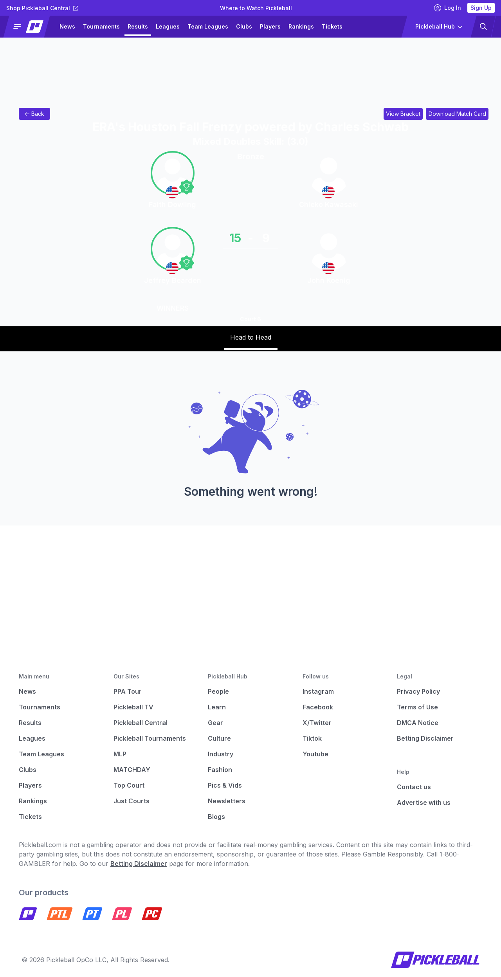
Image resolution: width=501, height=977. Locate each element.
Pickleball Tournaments (150, 738)
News (67, 26)
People (218, 691)
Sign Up (481, 7)
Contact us (414, 787)
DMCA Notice (417, 723)
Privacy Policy (418, 691)
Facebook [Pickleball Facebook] (318, 707)
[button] (30, 26)
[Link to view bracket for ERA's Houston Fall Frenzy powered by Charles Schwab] (403, 114)
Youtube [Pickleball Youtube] (315, 754)
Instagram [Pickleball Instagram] (318, 691)
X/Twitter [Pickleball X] (317, 723)
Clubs (244, 26)
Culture (219, 738)
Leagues (168, 26)
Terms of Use (417, 707)
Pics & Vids (225, 785)
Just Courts (132, 801)
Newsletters (226, 801)
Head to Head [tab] (250, 337)
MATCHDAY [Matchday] (132, 770)
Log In (447, 7)
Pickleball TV (133, 707)
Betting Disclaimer (425, 738)
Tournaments (101, 26)
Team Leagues (207, 26)
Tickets (332, 26)
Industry (220, 754)
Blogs (216, 816)
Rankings (301, 26)
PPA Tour (128, 691)
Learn (217, 707)
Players (270, 26)
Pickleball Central (141, 723)
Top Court (129, 785)
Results (138, 26)
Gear (215, 723)
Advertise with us (424, 802)
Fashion (220, 770)
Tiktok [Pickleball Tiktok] (312, 738)
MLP (120, 754)
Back (34, 113)
